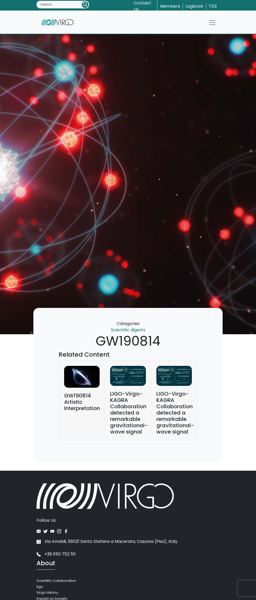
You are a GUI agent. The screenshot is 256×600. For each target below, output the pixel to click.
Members (170, 6)
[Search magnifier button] (85, 4)
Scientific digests (128, 330)
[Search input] (60, 4)
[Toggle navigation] (212, 23)
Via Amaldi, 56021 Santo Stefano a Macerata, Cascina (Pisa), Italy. (107, 541)
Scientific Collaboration (56, 580)
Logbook (194, 6)
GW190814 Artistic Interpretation (82, 402)
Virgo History (47, 592)
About (46, 563)
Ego (40, 586)
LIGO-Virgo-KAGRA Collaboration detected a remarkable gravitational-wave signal (129, 412)
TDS (213, 6)
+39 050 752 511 (56, 554)
